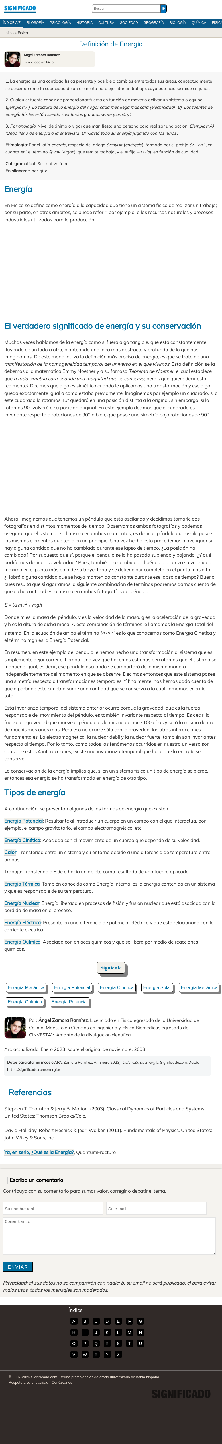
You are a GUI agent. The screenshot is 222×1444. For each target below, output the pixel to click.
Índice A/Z (12, 23)
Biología (178, 23)
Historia (85, 23)
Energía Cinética (22, 840)
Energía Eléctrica (22, 922)
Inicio (9, 32)
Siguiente (111, 968)
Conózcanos (62, 1382)
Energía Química (22, 942)
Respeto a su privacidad (28, 1382)
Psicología (60, 23)
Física (23, 32)
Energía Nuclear (21, 903)
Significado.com (20, 9)
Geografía (154, 23)
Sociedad (129, 23)
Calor (10, 852)
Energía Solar (157, 987)
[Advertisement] (111, 271)
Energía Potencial (23, 821)
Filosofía (35, 23)
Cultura (106, 23)
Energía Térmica (22, 884)
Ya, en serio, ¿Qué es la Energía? (39, 1152)
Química (199, 23)
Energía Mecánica (26, 987)
